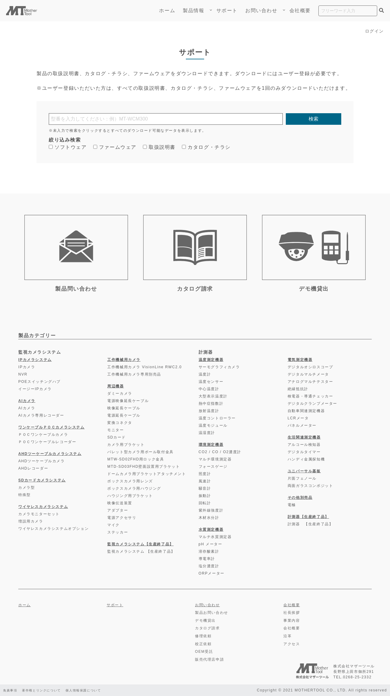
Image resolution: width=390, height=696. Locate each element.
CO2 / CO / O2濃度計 (220, 452)
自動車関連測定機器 (306, 411)
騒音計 (205, 488)
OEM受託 (204, 651)
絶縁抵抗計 (298, 389)
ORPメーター (212, 573)
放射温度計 (209, 411)
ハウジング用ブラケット (130, 496)
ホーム (167, 10)
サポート (227, 10)
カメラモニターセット (39, 514)
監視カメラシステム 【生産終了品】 (141, 551)
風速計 (205, 481)
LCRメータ (298, 418)
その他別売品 (300, 497)
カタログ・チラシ (206, 147)
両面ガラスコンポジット (310, 486)
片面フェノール (302, 478)
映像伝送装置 (119, 503)
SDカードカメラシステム (42, 480)
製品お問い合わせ (211, 612)
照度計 (205, 474)
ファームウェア (114, 147)
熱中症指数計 (211, 403)
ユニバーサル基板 (304, 471)
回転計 (205, 503)
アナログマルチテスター (310, 381)
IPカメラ (26, 367)
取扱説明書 (159, 147)
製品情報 (195, 10)
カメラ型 (26, 487)
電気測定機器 (300, 360)
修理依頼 (203, 636)
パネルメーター (302, 425)
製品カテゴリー (37, 335)
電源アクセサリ (121, 518)
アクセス (291, 644)
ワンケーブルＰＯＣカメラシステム (51, 427)
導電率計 (207, 559)
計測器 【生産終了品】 (310, 524)
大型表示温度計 (213, 396)
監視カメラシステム (39, 352)
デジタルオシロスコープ (310, 367)
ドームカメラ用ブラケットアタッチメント (146, 474)
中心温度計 (209, 389)
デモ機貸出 (205, 620)
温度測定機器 (211, 360)
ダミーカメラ (119, 393)
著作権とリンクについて (48, 690)
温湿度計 (207, 433)
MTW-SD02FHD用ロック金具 (135, 459)
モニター (115, 430)
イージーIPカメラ (35, 389)
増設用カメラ (30, 521)
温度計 (205, 374)
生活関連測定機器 (304, 437)
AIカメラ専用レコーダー (41, 415)
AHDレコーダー (33, 468)
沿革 (287, 636)
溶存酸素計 (209, 551)
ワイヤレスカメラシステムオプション (53, 528)
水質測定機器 (211, 529)
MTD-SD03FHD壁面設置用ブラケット (143, 466)
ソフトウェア (68, 147)
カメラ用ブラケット (125, 444)
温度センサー (211, 381)
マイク (113, 525)
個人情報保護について (98, 690)
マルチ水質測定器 (215, 537)
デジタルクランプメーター (312, 403)
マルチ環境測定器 (215, 459)
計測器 (206, 352)
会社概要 (300, 10)
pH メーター (210, 544)
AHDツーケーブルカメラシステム (50, 454)
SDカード (116, 437)
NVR (22, 374)
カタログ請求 (207, 628)
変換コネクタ (119, 423)
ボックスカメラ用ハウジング (134, 488)
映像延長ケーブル (123, 408)
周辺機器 (115, 386)
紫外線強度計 (211, 510)
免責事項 (11, 690)
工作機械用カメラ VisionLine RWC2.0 (144, 367)
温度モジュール (213, 425)
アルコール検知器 (304, 444)
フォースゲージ (213, 466)
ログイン (373, 30)
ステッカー (117, 532)
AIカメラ (26, 401)
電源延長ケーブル (123, 415)
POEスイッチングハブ (39, 381)
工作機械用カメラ (123, 360)
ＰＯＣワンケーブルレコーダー (47, 442)
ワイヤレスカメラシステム (43, 507)
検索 (313, 118)
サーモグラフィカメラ (219, 367)
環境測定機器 (211, 444)
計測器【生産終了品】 (308, 517)
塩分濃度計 (209, 566)
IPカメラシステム (35, 360)
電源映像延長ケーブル (128, 401)
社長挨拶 (291, 612)
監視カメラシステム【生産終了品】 (140, 544)
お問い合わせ (261, 10)
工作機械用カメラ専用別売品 (134, 374)
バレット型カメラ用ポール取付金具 (140, 452)
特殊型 (24, 495)
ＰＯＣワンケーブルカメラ (43, 434)
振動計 (205, 496)
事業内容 (291, 620)
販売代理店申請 (209, 659)
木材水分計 (209, 518)
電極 (292, 505)
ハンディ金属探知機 (306, 459)
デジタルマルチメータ (308, 374)
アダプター (117, 510)
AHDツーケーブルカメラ (41, 461)
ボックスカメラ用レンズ (130, 481)
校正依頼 (203, 644)
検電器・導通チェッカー (310, 396)
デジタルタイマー (304, 452)
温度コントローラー (217, 418)
